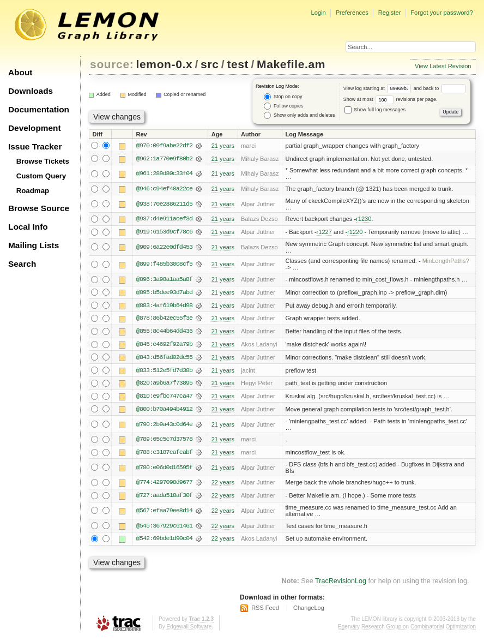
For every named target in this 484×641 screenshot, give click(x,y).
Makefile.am (291, 64)
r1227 (324, 232)
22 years (222, 485)
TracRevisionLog (340, 584)
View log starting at (378, 88)
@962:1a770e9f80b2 (164, 158)
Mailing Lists (33, 245)
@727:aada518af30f (164, 498)
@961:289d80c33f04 (164, 174)
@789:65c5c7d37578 (164, 441)
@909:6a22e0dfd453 (164, 247)
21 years (222, 145)
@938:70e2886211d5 (164, 204)
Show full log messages (375, 109)
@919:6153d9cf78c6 (164, 232)
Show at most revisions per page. (390, 99)
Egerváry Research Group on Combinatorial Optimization (407, 630)
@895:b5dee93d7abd (164, 293)
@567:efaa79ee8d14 (164, 513)
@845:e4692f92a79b (164, 345)
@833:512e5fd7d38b (164, 371)
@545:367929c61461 (164, 528)
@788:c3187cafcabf (164, 454)
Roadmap (33, 191)
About (20, 72)
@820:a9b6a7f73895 (164, 384)
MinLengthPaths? (445, 262)
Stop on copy (283, 96)
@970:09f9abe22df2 (164, 145)
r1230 (363, 219)
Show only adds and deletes (299, 115)
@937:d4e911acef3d (164, 219)
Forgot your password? (441, 12)
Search (22, 263)
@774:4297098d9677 (164, 485)
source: (112, 64)
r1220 (354, 232)
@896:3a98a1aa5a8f (164, 279)
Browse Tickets (42, 161)
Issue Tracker (35, 146)
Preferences (352, 12)
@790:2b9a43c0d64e (164, 426)
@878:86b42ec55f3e (164, 319)
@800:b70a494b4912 (164, 410)
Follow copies (283, 106)
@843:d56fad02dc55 (164, 358)
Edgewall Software (188, 630)
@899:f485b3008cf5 (164, 265)
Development (34, 128)
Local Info (28, 226)
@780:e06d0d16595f (164, 469)
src (210, 64)
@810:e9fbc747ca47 (164, 397)
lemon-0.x (164, 64)
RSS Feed (265, 610)
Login (318, 12)
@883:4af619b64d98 (164, 306)
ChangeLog (308, 610)
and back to (439, 88)
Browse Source (38, 208)
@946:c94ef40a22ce (164, 189)
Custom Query (41, 176)
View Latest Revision (443, 66)
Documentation (38, 109)
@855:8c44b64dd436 (164, 332)
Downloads (30, 90)
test (238, 64)
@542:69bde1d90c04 (164, 541)
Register (389, 12)
